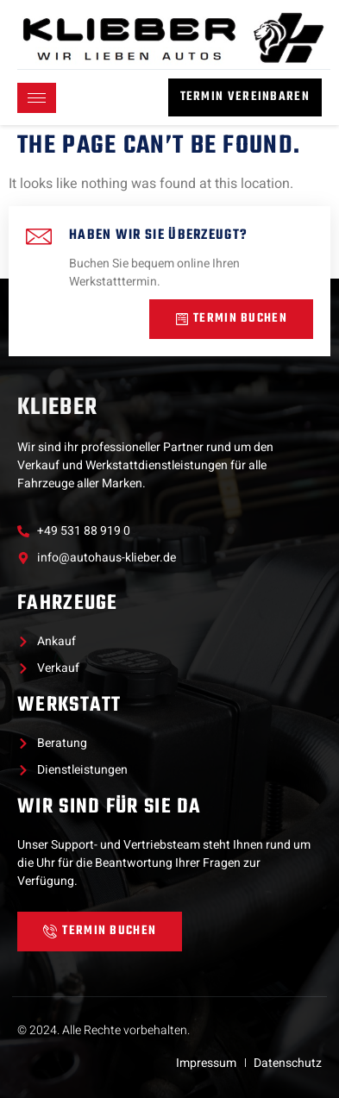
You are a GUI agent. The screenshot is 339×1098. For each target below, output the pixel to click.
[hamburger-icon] (36, 98)
